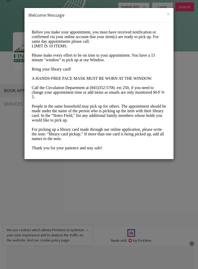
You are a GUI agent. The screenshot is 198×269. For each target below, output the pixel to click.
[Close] (168, 14)
